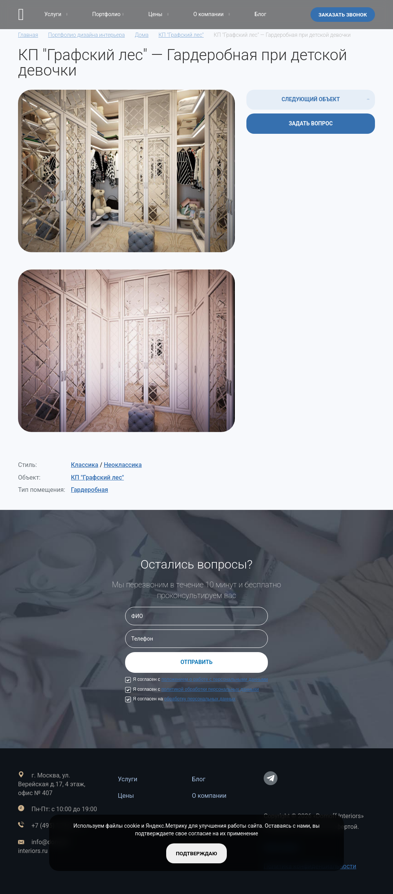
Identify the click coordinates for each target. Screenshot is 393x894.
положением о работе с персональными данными (215, 679)
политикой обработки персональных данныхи (210, 689)
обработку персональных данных (200, 699)
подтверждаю (196, 853)
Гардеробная (89, 489)
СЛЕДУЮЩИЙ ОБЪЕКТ (311, 99)
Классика (84, 464)
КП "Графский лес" (97, 477)
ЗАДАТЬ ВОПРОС (311, 123)
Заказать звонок (342, 14)
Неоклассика (123, 464)
